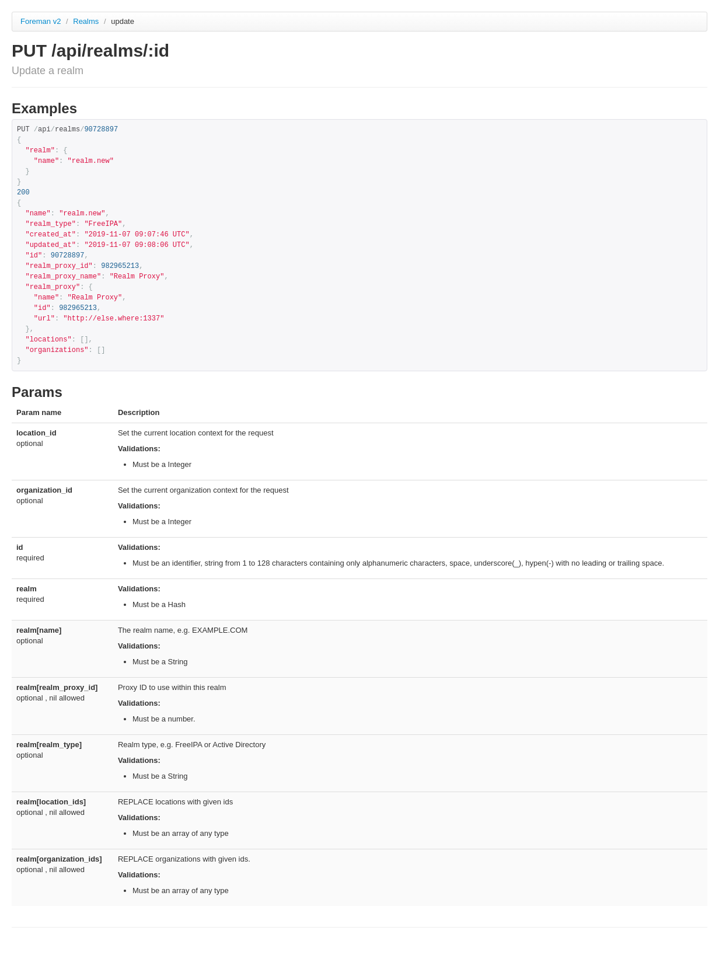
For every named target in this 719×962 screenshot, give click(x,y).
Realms (87, 21)
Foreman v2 (40, 21)
